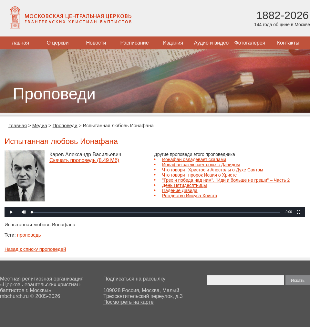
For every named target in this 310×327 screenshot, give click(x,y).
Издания (173, 43)
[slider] (156, 212)
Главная (19, 43)
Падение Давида (180, 190)
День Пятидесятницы (184, 185)
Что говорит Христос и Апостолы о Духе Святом (212, 169)
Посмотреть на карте (128, 302)
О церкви (57, 43)
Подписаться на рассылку (134, 278)
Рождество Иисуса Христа (189, 195)
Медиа (39, 125)
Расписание (134, 43)
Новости (96, 43)
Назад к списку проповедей (35, 249)
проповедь (29, 235)
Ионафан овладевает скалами (194, 159)
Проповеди (65, 125)
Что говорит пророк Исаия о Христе (199, 175)
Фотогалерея (249, 43)
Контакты (288, 43)
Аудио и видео (211, 43)
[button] (23, 212)
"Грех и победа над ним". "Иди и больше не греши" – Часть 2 (226, 180)
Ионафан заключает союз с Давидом (201, 164)
